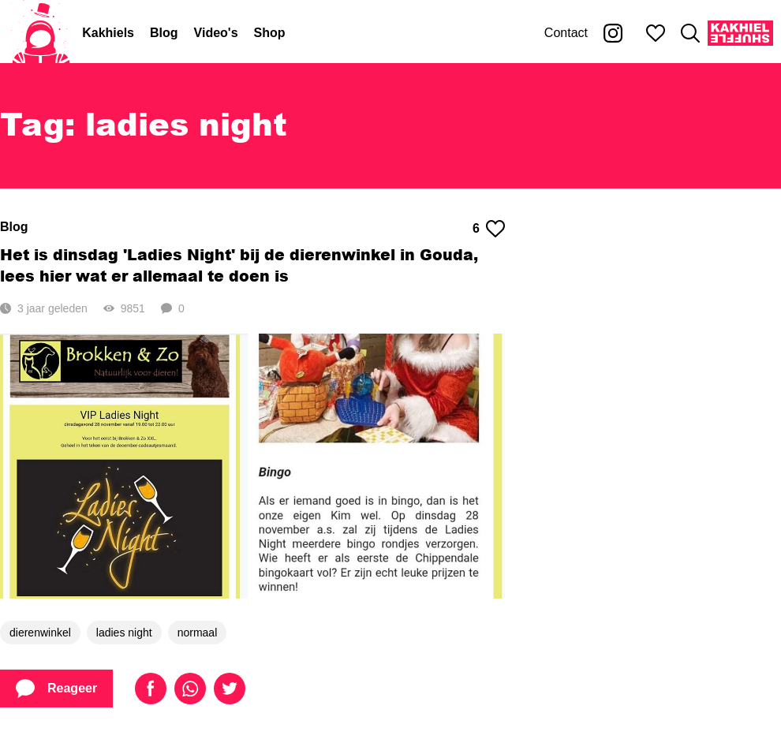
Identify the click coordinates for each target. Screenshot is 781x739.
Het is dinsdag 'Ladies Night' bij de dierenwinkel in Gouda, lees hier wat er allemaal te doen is (239, 265)
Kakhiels (108, 32)
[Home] (41, 33)
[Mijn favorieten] (655, 33)
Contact (566, 32)
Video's (216, 32)
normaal (198, 632)
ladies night (124, 632)
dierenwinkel (40, 632)
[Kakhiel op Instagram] (613, 33)
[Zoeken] (690, 33)
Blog (164, 32)
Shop (270, 32)
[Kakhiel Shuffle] (740, 33)
